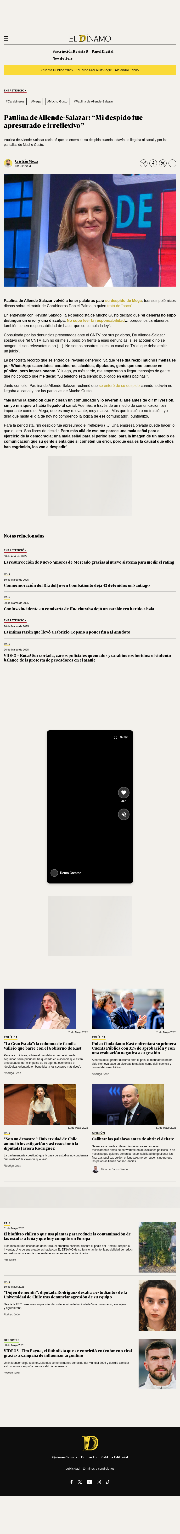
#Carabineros (15, 101)
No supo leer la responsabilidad (95, 320)
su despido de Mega (123, 301)
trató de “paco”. (120, 306)
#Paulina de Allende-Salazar (93, 101)
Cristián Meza (26, 161)
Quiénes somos (64, 1457)
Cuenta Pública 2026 (57, 70)
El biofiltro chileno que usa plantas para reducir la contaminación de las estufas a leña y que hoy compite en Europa (67, 1236)
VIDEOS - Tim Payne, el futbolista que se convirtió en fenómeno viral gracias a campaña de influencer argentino (68, 1353)
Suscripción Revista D (70, 51)
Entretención (15, 90)
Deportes (11, 1340)
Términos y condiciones (98, 1468)
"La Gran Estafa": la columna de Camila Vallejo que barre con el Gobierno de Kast (42, 1046)
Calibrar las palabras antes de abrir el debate (133, 1139)
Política (10, 1037)
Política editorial (114, 1457)
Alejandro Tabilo (127, 70)
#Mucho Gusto (57, 101)
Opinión (98, 1132)
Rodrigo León (12, 1073)
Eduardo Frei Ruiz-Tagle (93, 70)
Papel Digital (102, 51)
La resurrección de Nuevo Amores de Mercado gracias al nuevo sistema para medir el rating (89, 562)
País (7, 573)
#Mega (36, 101)
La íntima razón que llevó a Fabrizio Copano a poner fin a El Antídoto (67, 632)
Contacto (89, 1457)
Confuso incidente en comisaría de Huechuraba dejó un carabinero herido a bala (79, 608)
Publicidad (72, 1468)
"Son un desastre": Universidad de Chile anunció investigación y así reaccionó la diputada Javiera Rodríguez (41, 1143)
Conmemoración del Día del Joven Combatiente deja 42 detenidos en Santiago (77, 585)
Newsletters (63, 58)
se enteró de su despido (120, 386)
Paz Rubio (10, 1259)
